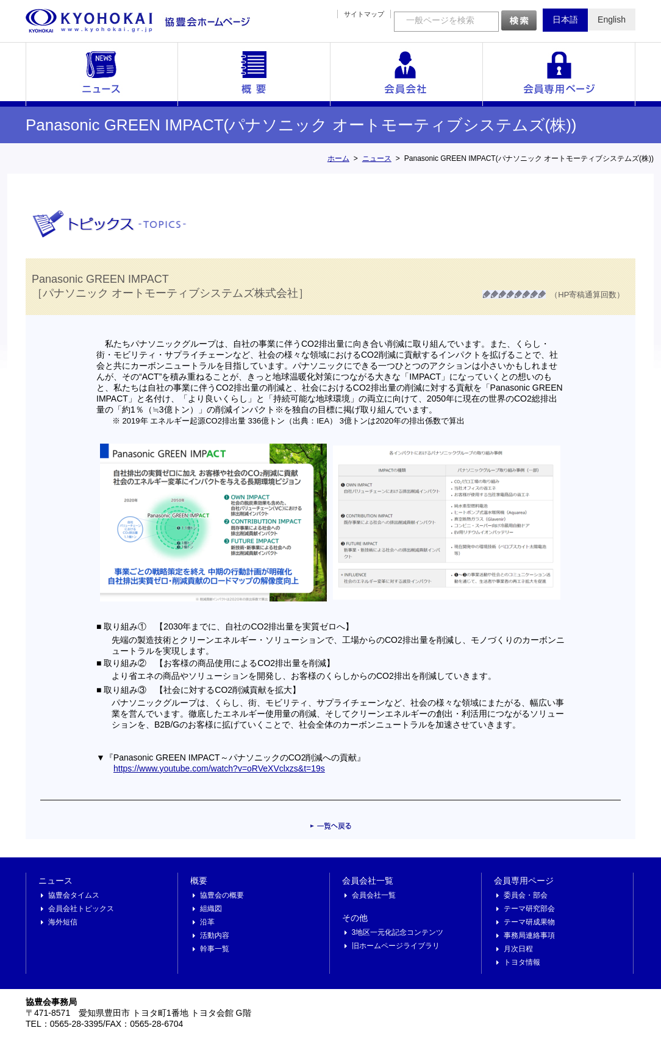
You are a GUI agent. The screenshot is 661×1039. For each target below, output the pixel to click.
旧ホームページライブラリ (396, 945)
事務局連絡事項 (529, 935)
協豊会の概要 (222, 895)
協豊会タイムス (73, 895)
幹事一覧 (214, 949)
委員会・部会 (526, 895)
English (612, 19)
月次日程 (518, 949)
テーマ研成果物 (529, 922)
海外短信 (62, 922)
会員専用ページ (559, 74)
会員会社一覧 (406, 74)
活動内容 (214, 935)
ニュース (102, 74)
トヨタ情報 (522, 962)
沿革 (207, 922)
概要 (254, 74)
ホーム (338, 158)
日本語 (565, 19)
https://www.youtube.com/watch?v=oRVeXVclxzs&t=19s (219, 768)
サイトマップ (364, 14)
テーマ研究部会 (529, 908)
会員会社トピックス (81, 908)
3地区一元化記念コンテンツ (398, 932)
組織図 (211, 908)
